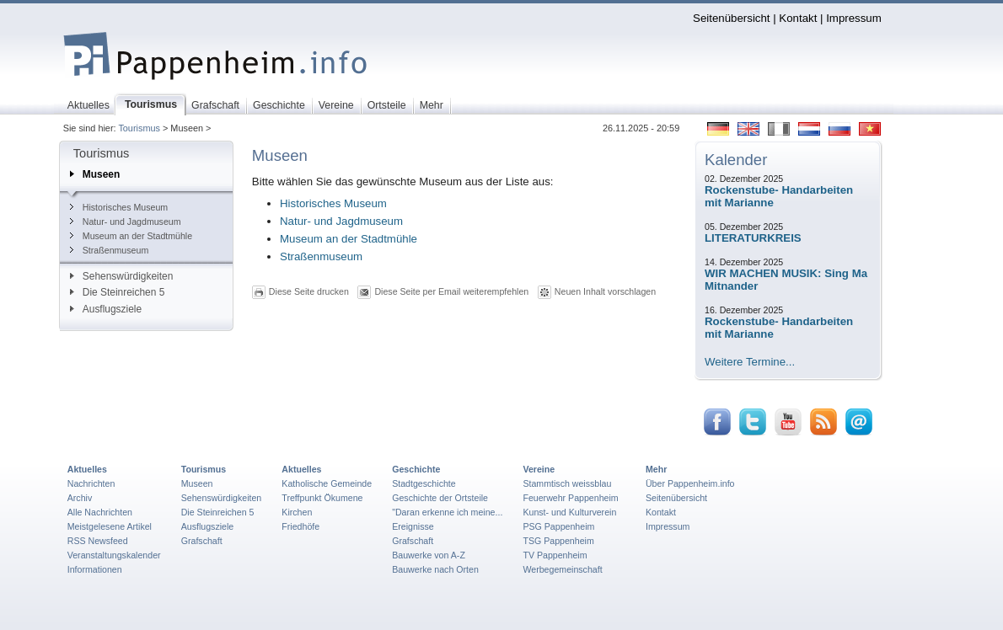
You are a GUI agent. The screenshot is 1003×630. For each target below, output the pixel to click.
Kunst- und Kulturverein (569, 512)
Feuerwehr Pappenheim (570, 498)
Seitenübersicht (731, 18)
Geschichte (416, 469)
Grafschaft (202, 541)
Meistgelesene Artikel (109, 526)
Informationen (94, 569)
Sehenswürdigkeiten (122, 276)
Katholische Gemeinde (327, 483)
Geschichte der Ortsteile (440, 498)
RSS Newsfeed (97, 541)
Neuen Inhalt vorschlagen (605, 291)
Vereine (539, 469)
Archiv (79, 498)
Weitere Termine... (750, 361)
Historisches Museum (119, 207)
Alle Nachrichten (99, 512)
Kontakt (798, 18)
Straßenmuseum (109, 250)
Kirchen (297, 512)
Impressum (854, 18)
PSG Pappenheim (558, 526)
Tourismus (139, 128)
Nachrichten (91, 483)
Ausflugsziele (106, 309)
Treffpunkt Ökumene (322, 498)
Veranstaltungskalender (114, 555)
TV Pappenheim (555, 555)
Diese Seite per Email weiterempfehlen (451, 291)
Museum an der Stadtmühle (131, 236)
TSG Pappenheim (558, 541)
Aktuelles (87, 469)
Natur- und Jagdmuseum (125, 221)
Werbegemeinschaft (562, 569)
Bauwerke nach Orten (435, 569)
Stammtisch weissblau (567, 483)
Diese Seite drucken (309, 291)
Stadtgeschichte (424, 483)
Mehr (656, 469)
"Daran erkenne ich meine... (447, 512)
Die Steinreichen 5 (117, 292)
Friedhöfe (300, 526)
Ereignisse (413, 526)
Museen (95, 174)
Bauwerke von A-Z (428, 555)
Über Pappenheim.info (690, 483)
